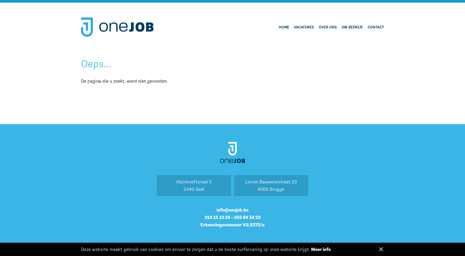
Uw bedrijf (352, 27)
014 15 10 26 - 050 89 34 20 (233, 217)
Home (284, 27)
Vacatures (304, 27)
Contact (376, 27)
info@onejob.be (232, 210)
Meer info (321, 249)
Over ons (328, 27)
